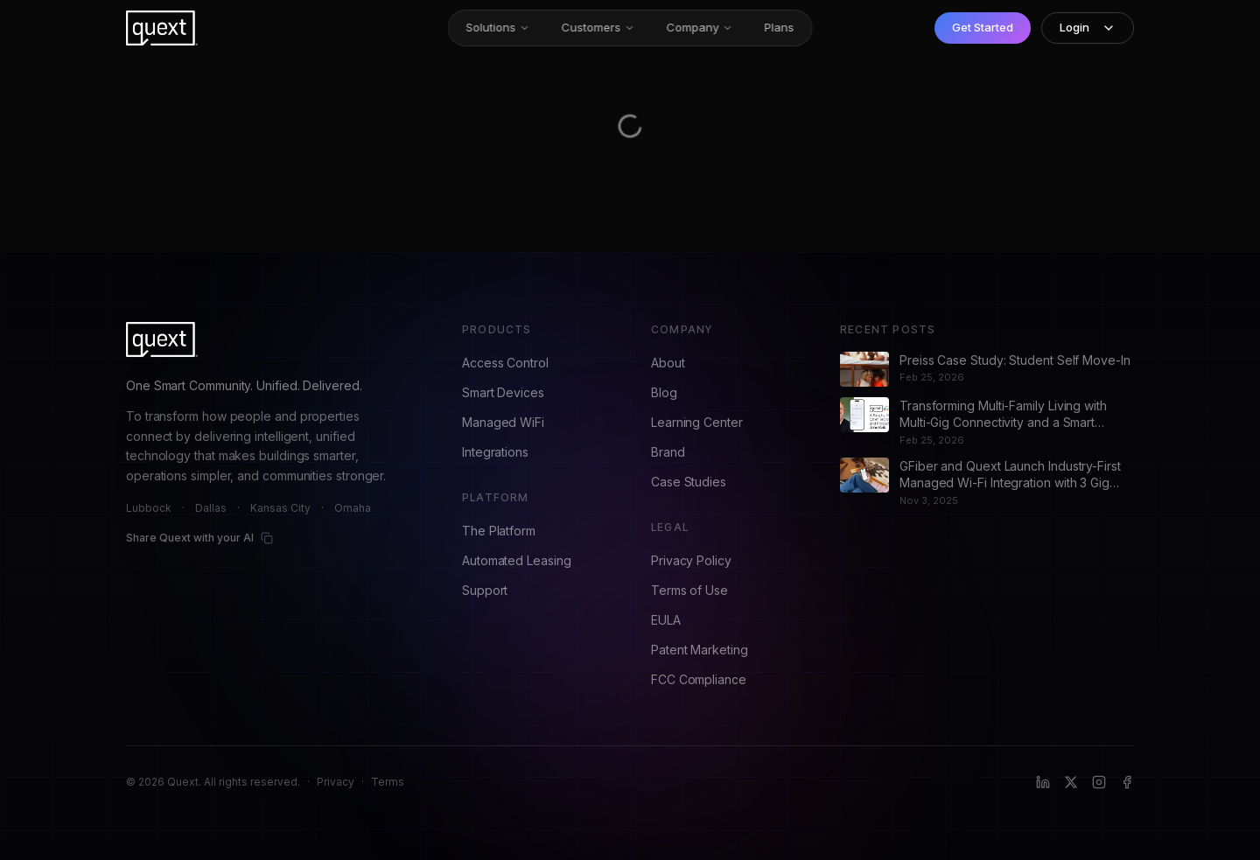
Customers (598, 27)
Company (700, 27)
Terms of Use (689, 590)
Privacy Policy (691, 560)
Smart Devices (503, 392)
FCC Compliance (698, 679)
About (668, 362)
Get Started (982, 27)
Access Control (505, 362)
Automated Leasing (516, 560)
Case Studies (688, 481)
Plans (779, 27)
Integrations (495, 451)
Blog (664, 392)
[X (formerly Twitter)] (1071, 782)
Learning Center (697, 422)
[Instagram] (1099, 782)
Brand (668, 451)
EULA (666, 619)
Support (485, 590)
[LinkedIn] (1043, 782)
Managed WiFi (503, 422)
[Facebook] (1127, 782)
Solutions (498, 27)
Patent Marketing (699, 649)
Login (1088, 27)
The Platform (499, 530)
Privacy (335, 781)
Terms (387, 781)
